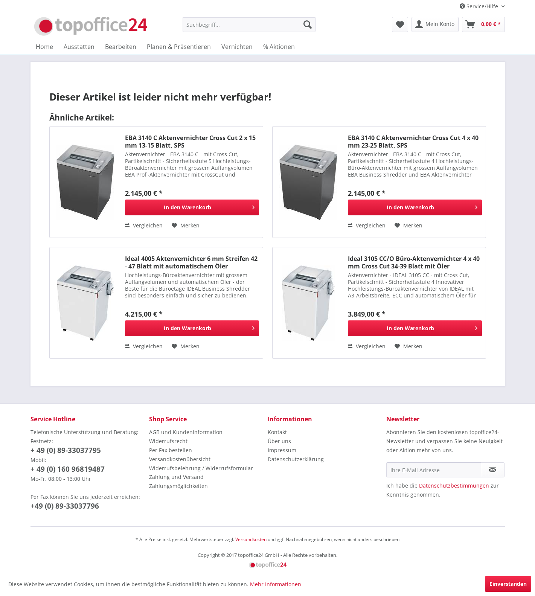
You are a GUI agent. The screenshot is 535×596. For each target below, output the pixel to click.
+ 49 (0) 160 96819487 (67, 469)
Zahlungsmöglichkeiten (178, 485)
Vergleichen (144, 225)
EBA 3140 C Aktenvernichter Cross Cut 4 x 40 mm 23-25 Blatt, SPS (413, 141)
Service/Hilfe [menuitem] (480, 6)
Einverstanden (508, 583)
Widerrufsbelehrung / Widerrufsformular (201, 468)
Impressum (282, 450)
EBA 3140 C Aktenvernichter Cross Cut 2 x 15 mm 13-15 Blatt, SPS (190, 141)
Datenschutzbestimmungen (454, 485)
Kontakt (277, 432)
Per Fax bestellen (170, 450)
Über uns (279, 441)
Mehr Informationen (275, 584)
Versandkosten (251, 539)
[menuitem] (249, 24)
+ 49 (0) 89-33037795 (65, 450)
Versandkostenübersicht (179, 459)
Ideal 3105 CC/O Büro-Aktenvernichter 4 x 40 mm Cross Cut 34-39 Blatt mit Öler (414, 262)
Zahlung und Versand (176, 476)
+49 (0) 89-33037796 (64, 506)
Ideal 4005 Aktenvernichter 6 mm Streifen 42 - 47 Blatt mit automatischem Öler (191, 262)
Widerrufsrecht (168, 441)
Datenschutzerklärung (296, 459)
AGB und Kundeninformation (186, 432)
